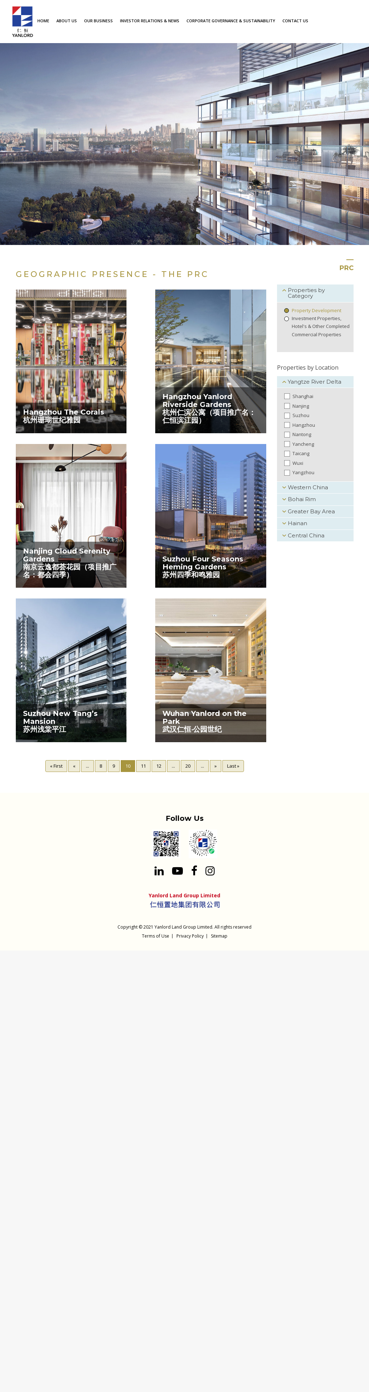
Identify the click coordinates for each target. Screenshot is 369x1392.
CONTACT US (295, 20)
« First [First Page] (56, 766)
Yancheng (303, 444)
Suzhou (300, 415)
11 (143, 766)
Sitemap (219, 936)
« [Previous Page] (74, 766)
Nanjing (300, 406)
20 (187, 766)
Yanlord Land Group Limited (183, 927)
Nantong (301, 434)
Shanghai (302, 396)
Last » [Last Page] (233, 766)
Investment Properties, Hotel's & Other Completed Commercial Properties (321, 326)
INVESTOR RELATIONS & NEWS (149, 20)
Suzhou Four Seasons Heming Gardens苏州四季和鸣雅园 (202, 567)
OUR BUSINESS (98, 20)
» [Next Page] (216, 766)
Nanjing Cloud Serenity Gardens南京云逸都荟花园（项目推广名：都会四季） (69, 563)
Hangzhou (303, 425)
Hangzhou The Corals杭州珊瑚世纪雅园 (63, 416)
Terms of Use (155, 936)
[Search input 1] (358, 20)
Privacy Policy (190, 936)
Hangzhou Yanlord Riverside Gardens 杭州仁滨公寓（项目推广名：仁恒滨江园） (209, 408)
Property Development (316, 310)
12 (158, 766)
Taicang (300, 453)
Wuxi (297, 463)
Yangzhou (303, 472)
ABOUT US (66, 20)
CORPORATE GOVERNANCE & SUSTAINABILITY (230, 20)
